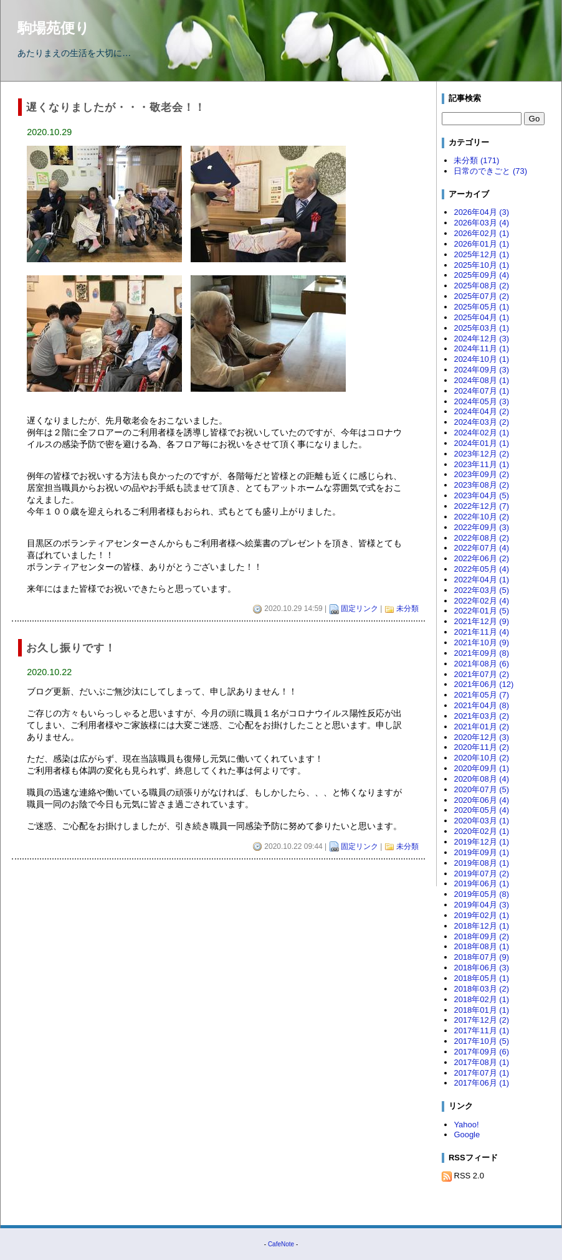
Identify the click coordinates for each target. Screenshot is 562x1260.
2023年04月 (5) (481, 495)
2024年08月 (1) (481, 380)
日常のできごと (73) (490, 171)
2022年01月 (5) (481, 610)
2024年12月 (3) (481, 338)
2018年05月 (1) (481, 978)
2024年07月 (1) (481, 391)
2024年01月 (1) (481, 443)
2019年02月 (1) (481, 915)
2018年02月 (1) (481, 999)
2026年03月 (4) (481, 222)
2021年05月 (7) (481, 694)
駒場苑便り (53, 28)
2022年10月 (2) (481, 516)
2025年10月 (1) (481, 265)
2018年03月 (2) (481, 988)
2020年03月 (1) (481, 820)
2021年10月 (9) (481, 642)
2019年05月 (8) (481, 894)
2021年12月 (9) (481, 621)
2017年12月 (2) (481, 1020)
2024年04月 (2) (481, 411)
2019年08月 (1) (481, 863)
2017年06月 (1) (481, 1082)
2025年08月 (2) (481, 285)
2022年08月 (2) (481, 537)
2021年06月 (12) (483, 684)
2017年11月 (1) (481, 1030)
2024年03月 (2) (481, 422)
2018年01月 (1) (481, 1010)
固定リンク (359, 608)
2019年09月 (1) (481, 852)
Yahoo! (466, 1124)
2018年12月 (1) (481, 926)
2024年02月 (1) (481, 432)
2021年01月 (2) (481, 726)
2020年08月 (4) (481, 779)
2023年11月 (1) (481, 464)
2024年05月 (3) (481, 401)
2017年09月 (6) (481, 1051)
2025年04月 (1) (481, 317)
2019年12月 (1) (481, 841)
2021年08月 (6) (481, 663)
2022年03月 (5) (481, 590)
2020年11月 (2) (481, 747)
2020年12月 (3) (481, 737)
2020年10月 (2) (481, 757)
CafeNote (281, 1244)
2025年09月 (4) (481, 275)
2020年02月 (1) (481, 831)
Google (467, 1134)
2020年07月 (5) (481, 789)
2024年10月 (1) (481, 359)
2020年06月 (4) (481, 800)
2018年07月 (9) (481, 957)
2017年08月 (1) (481, 1062)
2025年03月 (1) (481, 328)
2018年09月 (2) (481, 936)
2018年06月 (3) (481, 967)
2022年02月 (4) (481, 600)
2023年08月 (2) (481, 485)
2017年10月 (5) (481, 1041)
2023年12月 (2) (481, 453)
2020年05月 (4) (481, 810)
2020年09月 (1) (481, 768)
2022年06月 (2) (481, 558)
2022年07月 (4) (481, 547)
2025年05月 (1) (481, 306)
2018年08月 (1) (481, 946)
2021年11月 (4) (481, 632)
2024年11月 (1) (481, 348)
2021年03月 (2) (481, 716)
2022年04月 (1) (481, 579)
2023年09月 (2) (481, 474)
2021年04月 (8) (481, 705)
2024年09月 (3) (481, 369)
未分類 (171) (476, 160)
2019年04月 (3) (481, 904)
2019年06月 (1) (481, 883)
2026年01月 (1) (481, 244)
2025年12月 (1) (481, 254)
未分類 (407, 608)
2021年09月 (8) (481, 653)
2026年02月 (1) (481, 233)
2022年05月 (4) (481, 569)
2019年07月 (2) (481, 873)
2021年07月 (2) (481, 674)
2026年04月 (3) (481, 212)
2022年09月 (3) (481, 527)
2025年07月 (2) (481, 296)
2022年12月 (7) (481, 506)
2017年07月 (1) (481, 1073)
